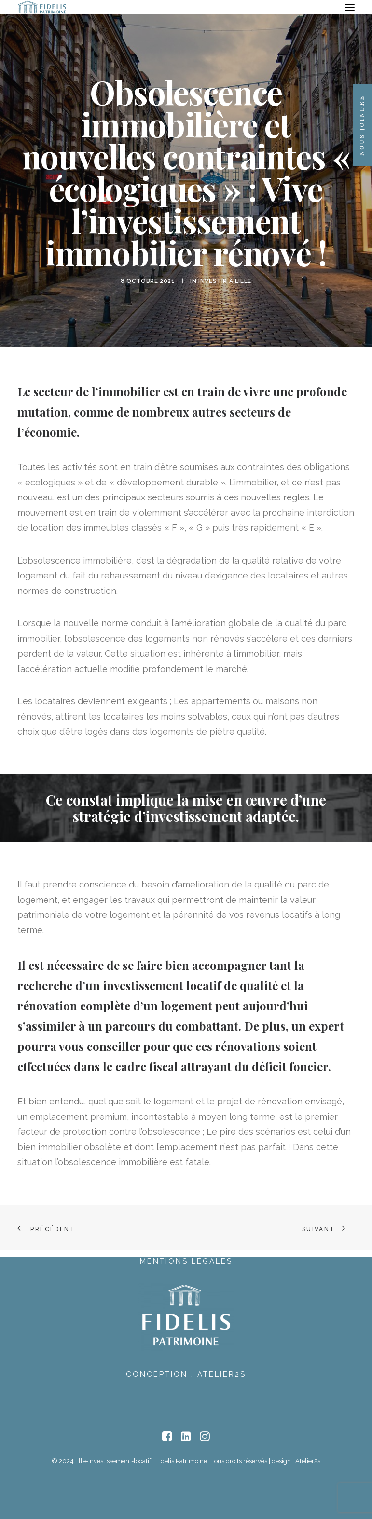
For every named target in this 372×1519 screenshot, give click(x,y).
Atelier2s (307, 1461)
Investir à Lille (224, 281)
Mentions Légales (186, 1261)
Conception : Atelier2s (186, 1374)
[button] (350, 7)
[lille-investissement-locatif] (42, 7)
